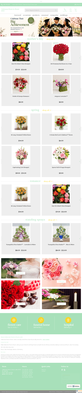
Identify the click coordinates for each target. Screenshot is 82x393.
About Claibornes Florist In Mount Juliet (12, 337)
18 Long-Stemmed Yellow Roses (21, 135)
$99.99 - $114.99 (21, 173)
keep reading (46, 339)
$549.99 (61, 70)
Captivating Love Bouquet (21, 167)
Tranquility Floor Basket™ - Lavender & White (21, 244)
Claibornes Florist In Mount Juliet (10, 10)
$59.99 (61, 173)
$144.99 (20, 141)
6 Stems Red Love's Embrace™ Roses (61, 135)
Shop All (50, 39)
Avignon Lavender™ (61, 96)
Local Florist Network (68, 391)
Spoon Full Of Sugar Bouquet (61, 167)
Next (79, 57)
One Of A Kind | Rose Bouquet (21, 64)
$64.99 (61, 141)
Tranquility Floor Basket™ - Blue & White (61, 244)
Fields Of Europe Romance (21, 96)
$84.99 (21, 102)
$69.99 (61, 102)
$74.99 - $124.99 (21, 70)
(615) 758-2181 (6, 4)
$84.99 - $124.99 (20, 250)
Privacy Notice (60, 391)
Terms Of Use (52, 391)
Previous (2, 57)
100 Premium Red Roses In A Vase (61, 64)
